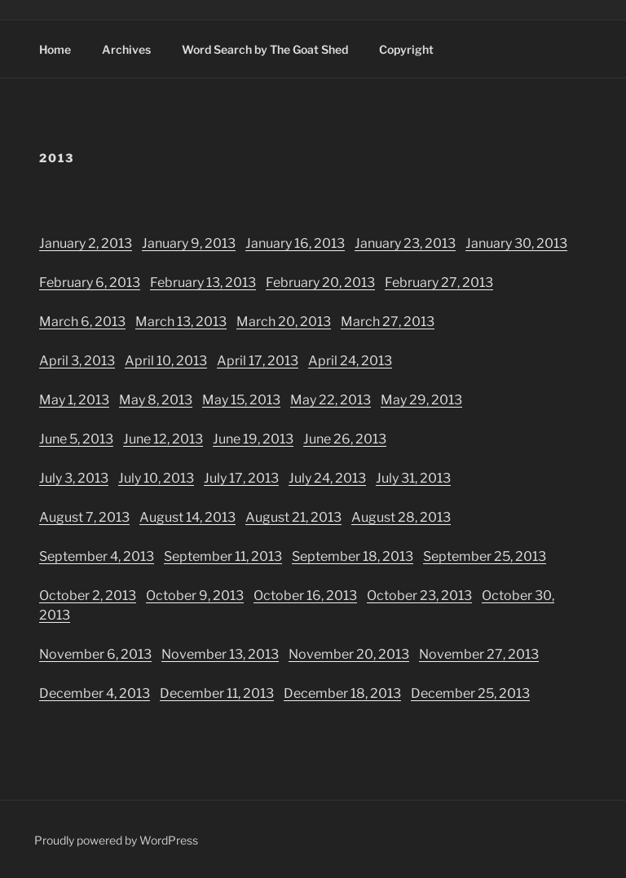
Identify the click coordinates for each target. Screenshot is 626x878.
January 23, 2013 (405, 243)
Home (55, 49)
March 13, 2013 (181, 321)
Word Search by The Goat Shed (265, 49)
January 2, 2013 (85, 243)
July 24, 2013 (327, 478)
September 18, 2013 (352, 556)
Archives (126, 49)
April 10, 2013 (166, 360)
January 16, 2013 (295, 243)
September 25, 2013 (484, 556)
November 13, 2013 (220, 654)
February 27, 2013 (439, 282)
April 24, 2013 (350, 360)
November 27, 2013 (479, 654)
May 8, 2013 (155, 400)
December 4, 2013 (94, 693)
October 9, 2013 (195, 595)
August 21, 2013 (293, 517)
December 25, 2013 (470, 693)
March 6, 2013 (82, 321)
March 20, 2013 (283, 321)
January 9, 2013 (189, 243)
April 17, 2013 (257, 360)
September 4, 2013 (96, 556)
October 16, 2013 (305, 595)
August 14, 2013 (187, 517)
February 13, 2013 (203, 282)
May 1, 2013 (74, 400)
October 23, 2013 (419, 595)
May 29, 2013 (421, 400)
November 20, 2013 (349, 654)
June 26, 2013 (344, 439)
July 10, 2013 (156, 478)
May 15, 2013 (241, 400)
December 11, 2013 (217, 693)
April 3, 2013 (77, 360)
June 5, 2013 (76, 439)
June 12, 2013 (163, 439)
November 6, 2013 (95, 654)
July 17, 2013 (241, 478)
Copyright (406, 49)
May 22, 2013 (330, 400)
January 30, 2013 (516, 243)
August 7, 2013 (84, 517)
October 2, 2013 (87, 595)
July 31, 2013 (413, 478)
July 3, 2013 (73, 478)
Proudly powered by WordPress (116, 840)
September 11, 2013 (223, 556)
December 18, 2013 (342, 693)
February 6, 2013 (89, 282)
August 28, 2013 (401, 517)
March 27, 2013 (387, 321)
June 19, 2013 (253, 439)
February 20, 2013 (320, 282)
